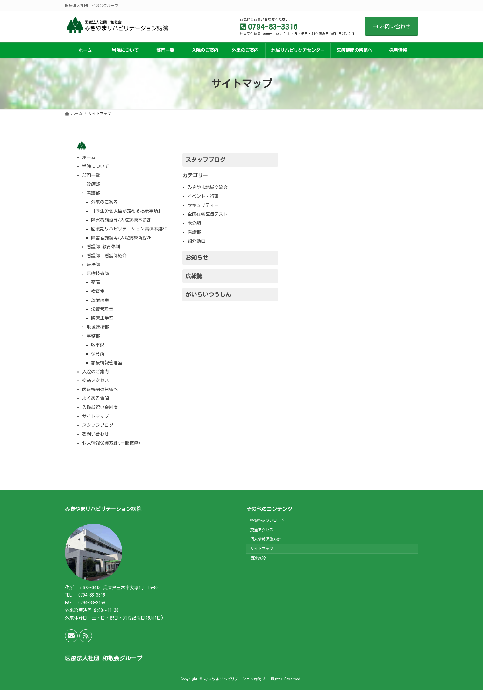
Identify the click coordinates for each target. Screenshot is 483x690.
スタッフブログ (97, 425)
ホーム (89, 157)
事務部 (93, 336)
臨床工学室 (102, 318)
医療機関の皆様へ (100, 389)
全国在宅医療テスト (208, 214)
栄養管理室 (102, 309)
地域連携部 (98, 327)
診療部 (93, 184)
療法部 (93, 264)
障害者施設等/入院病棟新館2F (121, 238)
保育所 (97, 354)
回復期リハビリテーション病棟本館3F (129, 229)
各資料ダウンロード (267, 520)
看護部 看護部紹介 (107, 255)
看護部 (93, 193)
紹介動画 (196, 241)
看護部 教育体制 (103, 246)
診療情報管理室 (106, 362)
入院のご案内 (95, 371)
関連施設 (258, 558)
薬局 (95, 282)
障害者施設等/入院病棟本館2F (121, 220)
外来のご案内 (104, 202)
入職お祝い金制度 (100, 407)
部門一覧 (91, 175)
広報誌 (193, 276)
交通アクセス (95, 380)
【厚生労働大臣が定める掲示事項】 (126, 211)
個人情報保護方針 (265, 539)
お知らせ (196, 257)
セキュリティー (203, 205)
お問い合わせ (391, 26)
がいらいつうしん (208, 294)
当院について (95, 166)
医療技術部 (98, 273)
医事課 (97, 345)
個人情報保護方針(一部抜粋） (112, 443)
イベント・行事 (203, 196)
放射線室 (100, 300)
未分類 (194, 223)
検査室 (97, 291)
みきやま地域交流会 (208, 187)
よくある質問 (95, 398)
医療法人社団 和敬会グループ (103, 658)
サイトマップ (95, 416)
